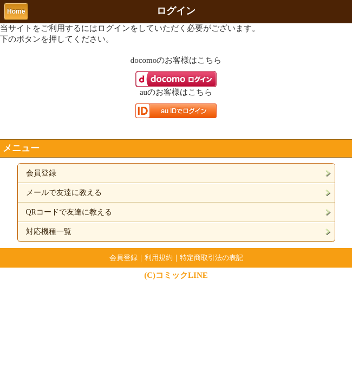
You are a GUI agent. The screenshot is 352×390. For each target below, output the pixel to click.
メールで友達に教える (64, 192)
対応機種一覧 (48, 231)
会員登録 (41, 173)
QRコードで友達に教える (69, 212)
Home (16, 11)
